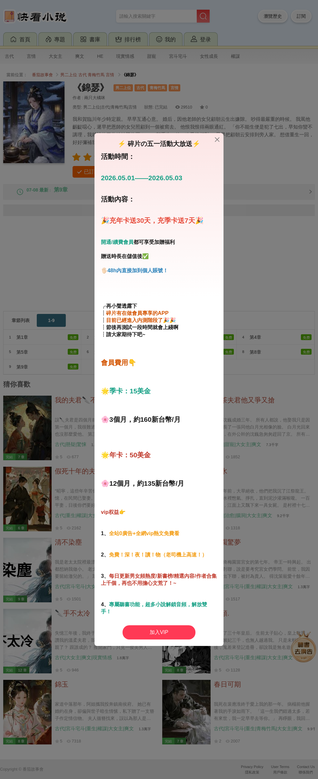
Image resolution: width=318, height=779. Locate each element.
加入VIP (159, 632)
